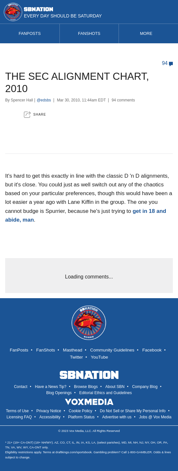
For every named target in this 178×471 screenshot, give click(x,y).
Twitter (76, 357)
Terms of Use (17, 411)
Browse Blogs (86, 386)
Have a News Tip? (50, 386)
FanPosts (19, 350)
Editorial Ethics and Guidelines (105, 393)
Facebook (152, 350)
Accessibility (49, 417)
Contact (20, 386)
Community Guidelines (112, 350)
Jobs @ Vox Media (155, 417)
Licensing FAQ (19, 417)
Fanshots (89, 33)
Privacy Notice (49, 411)
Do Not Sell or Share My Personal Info (132, 411)
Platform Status (81, 417)
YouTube (99, 357)
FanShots (45, 350)
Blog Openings (59, 393)
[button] (34, 114)
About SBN (114, 386)
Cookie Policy (80, 411)
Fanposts (30, 33)
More (148, 33)
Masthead (72, 350)
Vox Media (76, 431)
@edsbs (44, 100)
